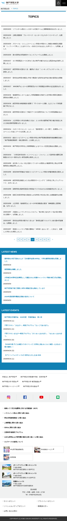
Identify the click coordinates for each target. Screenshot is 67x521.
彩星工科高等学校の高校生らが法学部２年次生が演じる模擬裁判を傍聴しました (32, 196)
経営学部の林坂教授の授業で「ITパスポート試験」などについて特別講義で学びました (32, 105)
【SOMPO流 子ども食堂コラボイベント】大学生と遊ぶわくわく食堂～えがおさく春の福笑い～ (33, 345)
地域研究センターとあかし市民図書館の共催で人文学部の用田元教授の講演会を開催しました (32, 96)
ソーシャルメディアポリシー (15, 506)
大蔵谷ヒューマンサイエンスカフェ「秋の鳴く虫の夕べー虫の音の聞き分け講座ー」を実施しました (32, 213)
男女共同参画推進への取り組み (15, 418)
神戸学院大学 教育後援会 (31, 381)
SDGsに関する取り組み (12, 427)
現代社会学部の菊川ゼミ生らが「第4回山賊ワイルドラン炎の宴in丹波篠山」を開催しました (33, 222)
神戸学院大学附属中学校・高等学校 (33, 377)
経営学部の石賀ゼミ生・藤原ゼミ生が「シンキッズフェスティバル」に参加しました (32, 70)
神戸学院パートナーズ (10, 386)
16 (48, 239)
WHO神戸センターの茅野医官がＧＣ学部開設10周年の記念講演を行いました (33, 88)
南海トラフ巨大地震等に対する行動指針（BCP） (21, 408)
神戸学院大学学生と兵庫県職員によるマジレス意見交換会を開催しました (32, 147)
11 (29, 239)
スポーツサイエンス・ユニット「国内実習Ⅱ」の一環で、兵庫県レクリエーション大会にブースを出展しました (32, 130)
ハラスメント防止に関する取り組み (16, 413)
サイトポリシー (10, 501)
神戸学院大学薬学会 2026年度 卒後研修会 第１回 (23, 317)
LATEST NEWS (9, 252)
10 (25, 239)
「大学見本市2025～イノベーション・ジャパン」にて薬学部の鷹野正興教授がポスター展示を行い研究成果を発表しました (33, 156)
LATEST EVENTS (10, 310)
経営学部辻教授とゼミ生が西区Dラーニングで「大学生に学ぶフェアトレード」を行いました (33, 181)
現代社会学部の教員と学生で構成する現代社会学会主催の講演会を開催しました (32, 79)
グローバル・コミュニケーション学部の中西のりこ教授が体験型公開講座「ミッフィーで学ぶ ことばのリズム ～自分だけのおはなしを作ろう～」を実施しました (33, 46)
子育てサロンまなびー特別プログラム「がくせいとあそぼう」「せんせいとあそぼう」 (33, 335)
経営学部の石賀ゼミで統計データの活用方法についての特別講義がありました (32, 113)
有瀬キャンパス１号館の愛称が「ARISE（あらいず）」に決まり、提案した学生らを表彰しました (32, 230)
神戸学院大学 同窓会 (9, 381)
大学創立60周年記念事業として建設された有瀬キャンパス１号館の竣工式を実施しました (33, 279)
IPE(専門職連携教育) (14, 449)
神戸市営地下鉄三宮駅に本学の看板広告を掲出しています (24, 288)
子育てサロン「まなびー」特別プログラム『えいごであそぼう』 (26, 325)
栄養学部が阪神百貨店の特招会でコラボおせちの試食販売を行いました (32, 189)
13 (36, 239)
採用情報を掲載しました (13, 269)
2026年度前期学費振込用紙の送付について (19, 296)
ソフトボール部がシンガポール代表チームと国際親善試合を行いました (32, 29)
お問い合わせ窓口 (10, 511)
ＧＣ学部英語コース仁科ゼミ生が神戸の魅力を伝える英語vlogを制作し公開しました (33, 62)
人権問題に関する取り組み (13, 423)
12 (33, 239)
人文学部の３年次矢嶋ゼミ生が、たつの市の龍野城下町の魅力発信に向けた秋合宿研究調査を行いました (32, 122)
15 (44, 239)
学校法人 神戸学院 (8, 377)
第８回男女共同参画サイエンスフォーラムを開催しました (28, 55)
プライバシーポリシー (46, 501)
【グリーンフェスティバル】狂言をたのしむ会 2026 (22, 355)
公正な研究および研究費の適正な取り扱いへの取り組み (23, 437)
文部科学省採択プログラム (13, 432)
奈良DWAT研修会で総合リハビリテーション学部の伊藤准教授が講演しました (33, 173)
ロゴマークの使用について (13, 442)
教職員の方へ (43, 506)
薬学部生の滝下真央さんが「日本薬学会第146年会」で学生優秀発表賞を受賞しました (32, 260)
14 (40, 239)
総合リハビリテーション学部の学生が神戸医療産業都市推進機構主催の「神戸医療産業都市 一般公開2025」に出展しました (32, 139)
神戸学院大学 (5, 8)
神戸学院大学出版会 (30, 386)
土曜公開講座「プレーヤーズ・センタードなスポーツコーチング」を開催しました (32, 36)
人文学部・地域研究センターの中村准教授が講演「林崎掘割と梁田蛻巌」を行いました (32, 205)
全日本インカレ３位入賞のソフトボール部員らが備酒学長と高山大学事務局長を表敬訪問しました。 (32, 164)
